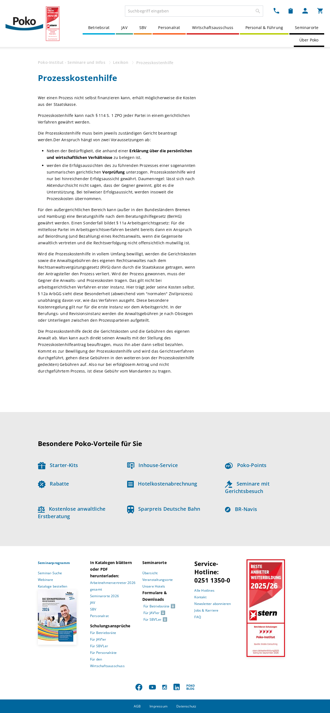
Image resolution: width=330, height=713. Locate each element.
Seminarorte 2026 (104, 596)
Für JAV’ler (98, 639)
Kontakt (200, 597)
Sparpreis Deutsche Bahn (163, 508)
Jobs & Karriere (206, 610)
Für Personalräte (103, 652)
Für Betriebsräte (103, 632)
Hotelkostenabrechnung (162, 483)
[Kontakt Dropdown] (276, 10)
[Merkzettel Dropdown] (290, 10)
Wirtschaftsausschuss (213, 27)
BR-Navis (241, 509)
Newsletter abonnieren (212, 603)
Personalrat (169, 27)
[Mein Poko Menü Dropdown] (305, 10)
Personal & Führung (264, 27)
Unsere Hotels (153, 586)
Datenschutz (186, 706)
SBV (142, 27)
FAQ (197, 617)
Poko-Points (245, 465)
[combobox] (194, 11)
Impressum (158, 706)
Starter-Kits (58, 465)
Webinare (45, 579)
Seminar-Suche (50, 573)
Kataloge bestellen (52, 586)
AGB (137, 706)
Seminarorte (306, 27)
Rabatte (53, 483)
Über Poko (309, 40)
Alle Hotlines (204, 590)
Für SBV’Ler (99, 646)
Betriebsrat (98, 27)
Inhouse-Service (152, 465)
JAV (124, 27)
